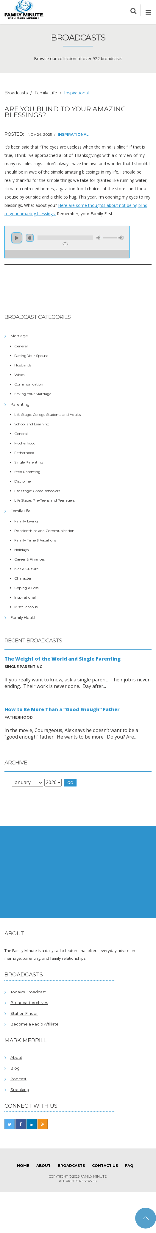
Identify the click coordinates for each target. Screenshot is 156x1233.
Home (23, 1165)
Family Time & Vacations (35, 540)
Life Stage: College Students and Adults (47, 414)
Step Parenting (27, 471)
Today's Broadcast (28, 991)
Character (23, 578)
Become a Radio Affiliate (34, 1024)
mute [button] (99, 237)
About (16, 1057)
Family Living (26, 521)
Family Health (23, 617)
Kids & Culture (26, 568)
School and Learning (31, 424)
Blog (15, 1068)
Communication (28, 384)
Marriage (19, 335)
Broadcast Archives (29, 1002)
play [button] (17, 238)
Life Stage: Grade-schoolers (37, 490)
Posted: (14, 134)
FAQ (129, 1165)
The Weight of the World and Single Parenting (62, 658)
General (21, 346)
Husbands (22, 365)
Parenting (19, 404)
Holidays (21, 549)
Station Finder (24, 1013)
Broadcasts (16, 93)
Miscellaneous (26, 607)
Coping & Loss (26, 588)
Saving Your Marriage (32, 393)
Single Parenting (28, 462)
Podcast (18, 1078)
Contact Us (105, 1165)
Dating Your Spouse (31, 355)
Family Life (46, 93)
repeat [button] (65, 243)
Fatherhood (24, 452)
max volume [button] (121, 237)
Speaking (19, 1089)
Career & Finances (29, 559)
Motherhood (24, 443)
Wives (19, 374)
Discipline (22, 481)
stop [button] (30, 238)
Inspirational (73, 134)
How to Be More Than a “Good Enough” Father (62, 709)
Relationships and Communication (44, 530)
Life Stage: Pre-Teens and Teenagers (44, 500)
